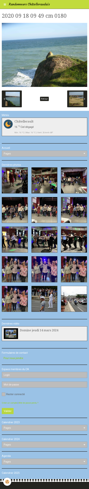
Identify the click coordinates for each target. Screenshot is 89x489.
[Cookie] (7, 482)
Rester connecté (13, 394)
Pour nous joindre (13, 358)
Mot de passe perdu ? (28, 403)
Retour (44, 99)
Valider (8, 411)
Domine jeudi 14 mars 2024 (39, 330)
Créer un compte (9, 403)
